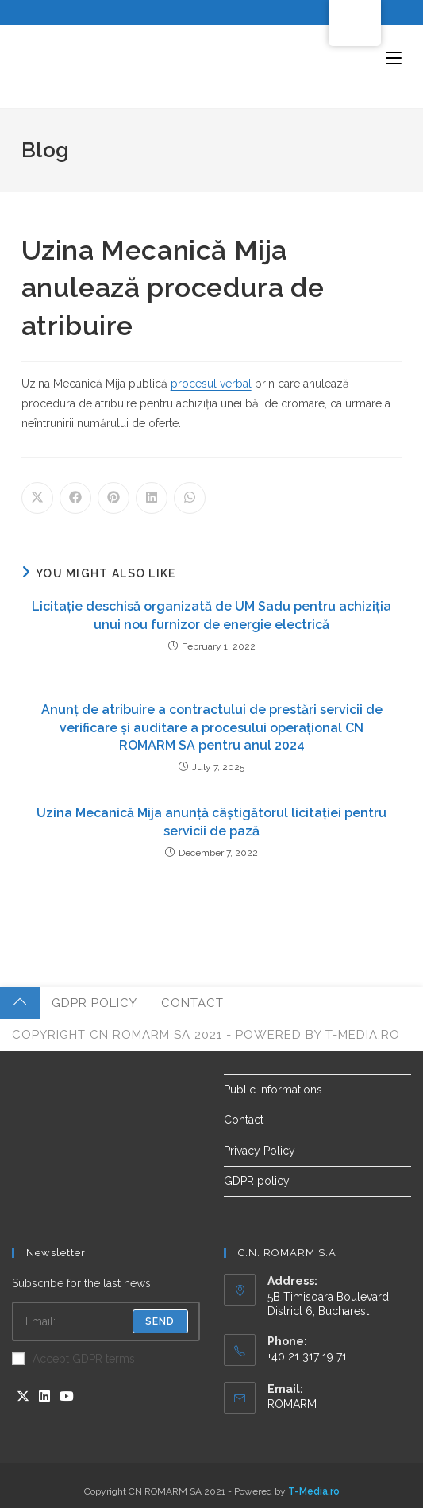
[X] (23, 1397)
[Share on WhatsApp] (190, 498)
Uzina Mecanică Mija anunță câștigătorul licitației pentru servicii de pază (211, 821)
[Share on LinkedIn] (151, 498)
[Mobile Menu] (394, 58)
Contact (192, 1003)
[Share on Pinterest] (113, 498)
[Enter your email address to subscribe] (106, 1321)
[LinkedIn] (44, 1397)
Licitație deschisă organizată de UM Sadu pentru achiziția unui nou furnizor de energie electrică (211, 615)
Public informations (273, 1089)
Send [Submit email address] (160, 1321)
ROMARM (292, 1404)
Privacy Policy (259, 1150)
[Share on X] (37, 498)
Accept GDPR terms (73, 1358)
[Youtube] (67, 1397)
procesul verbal (211, 383)
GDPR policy (94, 1003)
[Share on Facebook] (75, 498)
